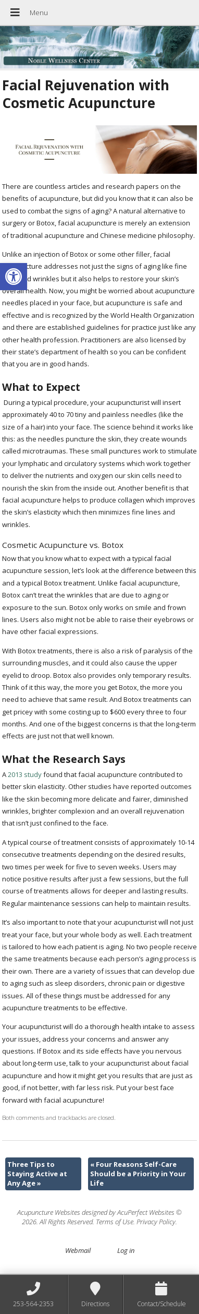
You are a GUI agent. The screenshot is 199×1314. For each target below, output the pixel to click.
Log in (125, 1250)
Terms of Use (114, 1221)
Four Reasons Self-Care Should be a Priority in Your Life (138, 1174)
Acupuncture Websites (48, 1212)
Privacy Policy (156, 1221)
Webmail (78, 1250)
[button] (13, 276)
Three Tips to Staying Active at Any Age (37, 1174)
